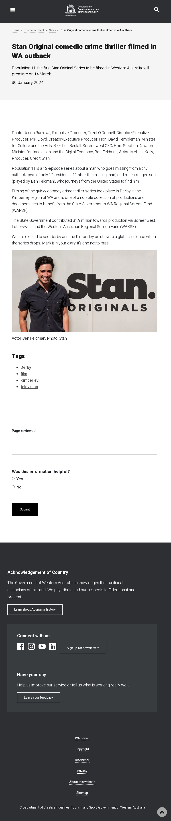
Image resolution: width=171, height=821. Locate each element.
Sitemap (82, 793)
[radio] (13, 478)
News (52, 30)
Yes (17, 479)
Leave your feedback (38, 697)
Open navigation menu (10, 7)
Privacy (82, 771)
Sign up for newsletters (83, 648)
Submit (25, 509)
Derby (26, 368)
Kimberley (30, 380)
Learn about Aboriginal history (35, 609)
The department (34, 30)
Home (15, 30)
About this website (82, 782)
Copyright (82, 749)
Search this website (154, 7)
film (24, 374)
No (17, 487)
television (29, 387)
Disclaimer (82, 760)
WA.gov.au (82, 738)
